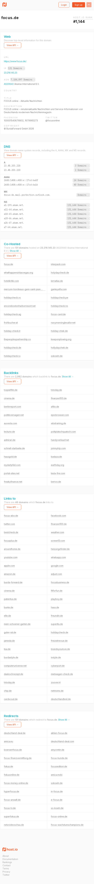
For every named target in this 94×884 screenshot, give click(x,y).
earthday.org (57, 465)
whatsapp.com (58, 557)
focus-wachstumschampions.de (67, 824)
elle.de (7, 615)
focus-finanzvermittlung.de (18, 758)
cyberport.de (58, 665)
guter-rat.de (10, 632)
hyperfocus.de (11, 791)
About (6, 856)
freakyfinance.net (13, 481)
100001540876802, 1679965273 (21, 120)
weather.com (57, 532)
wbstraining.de (58, 423)
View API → (13, 45)
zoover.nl (56, 682)
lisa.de (7, 649)
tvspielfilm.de (10, 390)
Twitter (6, 874)
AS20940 (9, 84)
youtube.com (10, 557)
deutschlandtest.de (61, 699)
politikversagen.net (14, 415)
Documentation (10, 859)
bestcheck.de (11, 532)
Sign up (79, 4)
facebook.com (58, 515)
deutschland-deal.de (14, 733)
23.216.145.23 (10, 72)
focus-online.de (59, 816)
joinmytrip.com (58, 448)
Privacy (6, 871)
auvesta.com (10, 423)
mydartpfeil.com (12, 465)
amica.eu (8, 741)
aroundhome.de (12, 549)
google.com (57, 565)
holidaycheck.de (59, 632)
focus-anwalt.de (12, 799)
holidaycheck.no (59, 306)
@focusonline (52, 120)
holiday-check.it (12, 331)
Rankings (7, 862)
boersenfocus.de (13, 749)
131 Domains (16, 68)
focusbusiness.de (60, 582)
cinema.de (9, 398)
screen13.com (58, 540)
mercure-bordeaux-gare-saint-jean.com (24, 289)
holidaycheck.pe (59, 297)
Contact (7, 865)
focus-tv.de (10, 808)
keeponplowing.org (61, 339)
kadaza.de (56, 456)
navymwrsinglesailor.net (63, 322)
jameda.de (9, 640)
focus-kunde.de (59, 758)
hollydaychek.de (59, 347)
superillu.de (57, 624)
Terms (6, 868)
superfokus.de (11, 816)
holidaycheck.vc (12, 297)
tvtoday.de (56, 390)
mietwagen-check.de (62, 674)
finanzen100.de (59, 398)
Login (64, 4)
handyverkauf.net (60, 440)
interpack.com (58, 264)
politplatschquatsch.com (63, 431)
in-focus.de (57, 791)
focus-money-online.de (16, 783)
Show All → (15, 251)
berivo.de (56, 481)
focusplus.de (10, 540)
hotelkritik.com (11, 281)
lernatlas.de (57, 281)
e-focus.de (56, 799)
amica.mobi (56, 774)
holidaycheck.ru (12, 356)
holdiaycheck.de (12, 347)
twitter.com (9, 524)
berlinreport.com (12, 406)
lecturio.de (9, 431)
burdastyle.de (11, 657)
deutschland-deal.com (62, 741)
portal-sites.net (11, 473)
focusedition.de (59, 766)
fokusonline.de (11, 774)
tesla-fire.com (58, 473)
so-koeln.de (57, 808)
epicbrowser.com (60, 415)
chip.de (8, 690)
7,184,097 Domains (23, 79)
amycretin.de (57, 749)
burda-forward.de (13, 582)
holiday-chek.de (59, 331)
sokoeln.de (57, 356)
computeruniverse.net (15, 665)
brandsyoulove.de (60, 649)
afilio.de (55, 406)
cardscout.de (11, 699)
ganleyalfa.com (59, 289)
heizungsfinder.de (60, 549)
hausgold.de (10, 456)
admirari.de (9, 440)
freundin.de (57, 615)
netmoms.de (57, 690)
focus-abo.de (11, 515)
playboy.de (57, 599)
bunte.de (8, 607)
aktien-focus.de (59, 733)
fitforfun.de (56, 590)
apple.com (9, 565)
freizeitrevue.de (59, 640)
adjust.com (56, 574)
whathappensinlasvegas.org (18, 272)
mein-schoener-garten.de (17, 624)
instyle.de (56, 657)
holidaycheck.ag (12, 314)
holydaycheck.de (60, 272)
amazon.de (9, 574)
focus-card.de (58, 314)
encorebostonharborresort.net (20, 306)
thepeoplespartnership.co (17, 339)
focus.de (8, 264)
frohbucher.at (11, 322)
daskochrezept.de (13, 674)
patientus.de (10, 599)
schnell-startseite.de (14, 448)
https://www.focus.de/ (15, 61)
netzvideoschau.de (14, 824)
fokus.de (8, 766)
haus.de (55, 607)
